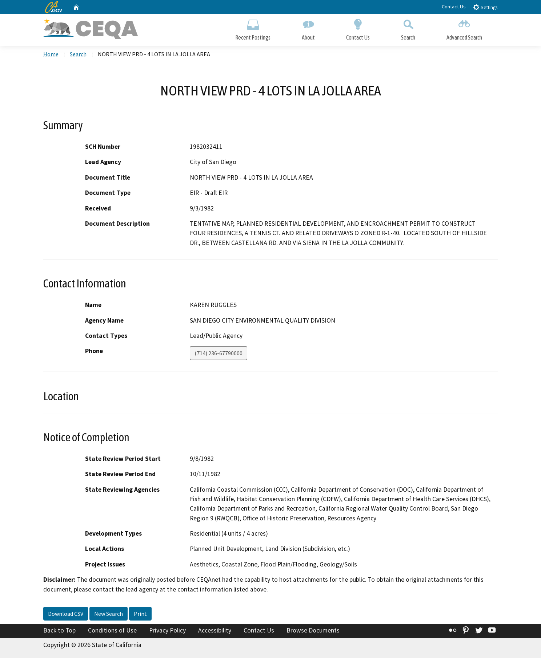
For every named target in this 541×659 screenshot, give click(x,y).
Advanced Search (464, 28)
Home (51, 54)
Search (408, 28)
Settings (485, 7)
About (308, 28)
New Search (108, 614)
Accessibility (214, 631)
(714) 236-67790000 (219, 353)
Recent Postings (252, 28)
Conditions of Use (112, 631)
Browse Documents (313, 631)
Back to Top (59, 631)
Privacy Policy (167, 631)
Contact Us (454, 6)
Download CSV (65, 614)
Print (140, 614)
